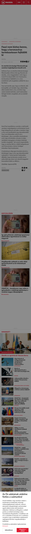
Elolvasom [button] (5, 526)
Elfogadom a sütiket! (22, 530)
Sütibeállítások (9, 530)
